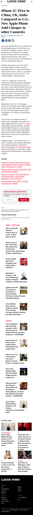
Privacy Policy (5, 501)
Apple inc (17, 211)
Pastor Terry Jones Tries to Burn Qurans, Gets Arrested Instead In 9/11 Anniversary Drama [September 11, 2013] (16, 165)
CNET (28, 124)
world (19, 489)
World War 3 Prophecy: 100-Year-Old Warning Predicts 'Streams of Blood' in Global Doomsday (16, 277)
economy (3, 491)
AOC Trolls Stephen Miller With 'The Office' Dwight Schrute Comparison (11, 373)
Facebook (23, 497)
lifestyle (3, 492)
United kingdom (5, 211)
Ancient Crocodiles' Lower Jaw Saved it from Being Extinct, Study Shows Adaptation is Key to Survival (15, 177)
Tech (6, 5)
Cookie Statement (5, 511)
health (19, 491)
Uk (27, 210)
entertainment (5, 489)
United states (21, 210)
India (14, 211)
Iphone (3, 210)
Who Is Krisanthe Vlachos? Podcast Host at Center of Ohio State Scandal (12, 233)
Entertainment (5, 433)
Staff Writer (5, 35)
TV (18, 433)
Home (2, 5)
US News (20, 461)
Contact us (4, 499)
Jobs (2, 503)
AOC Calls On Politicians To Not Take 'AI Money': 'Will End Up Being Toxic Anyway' (24, 467)
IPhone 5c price (14, 210)
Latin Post (16, 1)
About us (3, 497)
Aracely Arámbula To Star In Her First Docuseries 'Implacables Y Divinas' (8, 467)
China (10, 211)
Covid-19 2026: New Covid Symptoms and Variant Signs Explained (11, 263)
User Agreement (14, 510)
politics (20, 487)
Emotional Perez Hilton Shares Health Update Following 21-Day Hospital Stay (12, 345)
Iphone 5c (7, 210)
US (26, 210)
